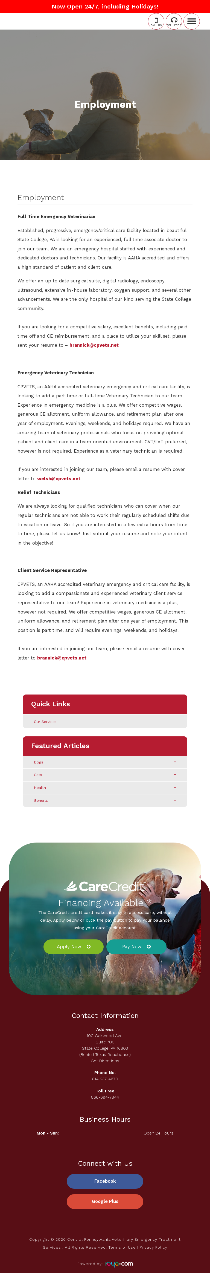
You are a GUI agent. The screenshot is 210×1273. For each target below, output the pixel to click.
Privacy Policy (153, 1247)
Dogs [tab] (105, 762)
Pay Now (131, 946)
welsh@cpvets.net (58, 478)
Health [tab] (105, 787)
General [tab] (105, 800)
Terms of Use (122, 1247)
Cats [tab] (105, 775)
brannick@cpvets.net (94, 345)
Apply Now (69, 946)
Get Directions (105, 1061)
